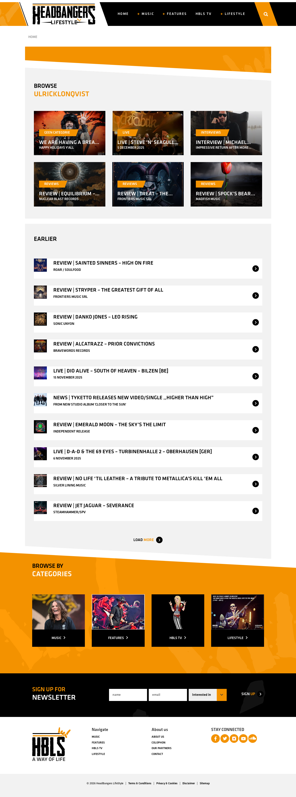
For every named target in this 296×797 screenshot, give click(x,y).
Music (96, 736)
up (248, 694)
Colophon (158, 742)
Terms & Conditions (139, 783)
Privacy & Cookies (166, 783)
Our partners (161, 748)
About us (158, 736)
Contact (157, 754)
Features (98, 742)
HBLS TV (97, 748)
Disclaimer (188, 783)
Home (32, 37)
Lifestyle (98, 754)
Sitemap (205, 783)
